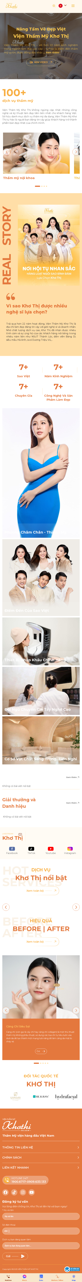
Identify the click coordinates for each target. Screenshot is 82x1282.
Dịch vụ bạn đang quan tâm (16, 1239)
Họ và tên (9, 1210)
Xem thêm (73, 777)
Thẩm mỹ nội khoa (19, 178)
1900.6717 (18, 1181)
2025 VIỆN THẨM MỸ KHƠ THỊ (25, 1269)
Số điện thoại (8, 1225)
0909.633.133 (36, 1181)
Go (41, 1051)
